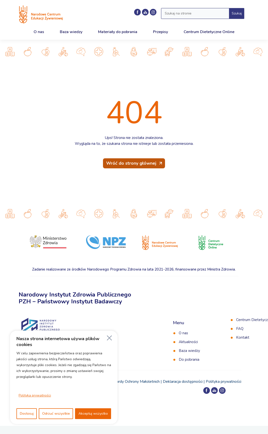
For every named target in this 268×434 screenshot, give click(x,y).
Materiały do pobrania (117, 32)
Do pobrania (189, 359)
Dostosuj (27, 413)
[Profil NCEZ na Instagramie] (153, 12)
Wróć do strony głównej (131, 163)
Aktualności (188, 341)
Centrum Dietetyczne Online (209, 32)
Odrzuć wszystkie (56, 413)
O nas (39, 32)
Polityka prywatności (35, 395)
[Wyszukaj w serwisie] (195, 13)
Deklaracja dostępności (183, 381)
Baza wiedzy (71, 32)
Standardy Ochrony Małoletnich (133, 381)
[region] (64, 377)
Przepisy (160, 32)
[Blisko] (109, 338)
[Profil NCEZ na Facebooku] (137, 12)
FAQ (239, 328)
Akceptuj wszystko (93, 413)
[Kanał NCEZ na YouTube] (145, 12)
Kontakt (242, 337)
